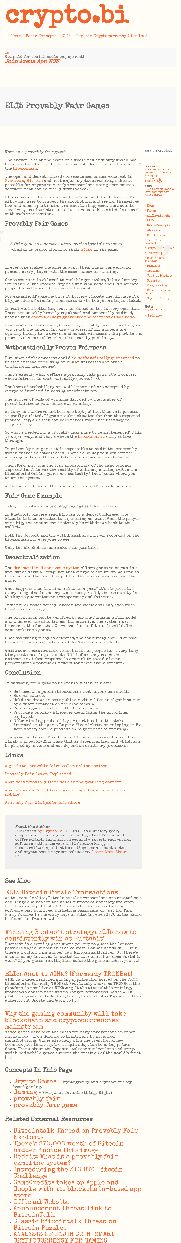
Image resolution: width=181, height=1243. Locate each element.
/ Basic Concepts (157, 225)
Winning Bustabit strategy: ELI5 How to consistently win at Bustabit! (71, 935)
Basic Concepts (41, 36)
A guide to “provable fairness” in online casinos (56, 766)
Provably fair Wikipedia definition (42, 803)
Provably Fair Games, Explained (38, 774)
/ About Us (154, 310)
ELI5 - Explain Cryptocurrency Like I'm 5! (105, 36)
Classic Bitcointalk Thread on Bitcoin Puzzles (65, 1225)
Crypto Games (35, 1082)
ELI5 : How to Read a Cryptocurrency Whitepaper (159, 192)
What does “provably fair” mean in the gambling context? (64, 782)
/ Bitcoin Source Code (157, 292)
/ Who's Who (153, 230)
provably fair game (45, 1105)
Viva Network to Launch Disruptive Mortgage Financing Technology (159, 175)
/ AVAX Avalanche (158, 215)
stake (86, 250)
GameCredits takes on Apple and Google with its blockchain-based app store (77, 1189)
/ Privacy (153, 316)
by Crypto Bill (52, 831)
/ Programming (156, 285)
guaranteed (105, 358)
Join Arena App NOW (32, 62)
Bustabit (109, 507)
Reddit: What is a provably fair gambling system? (65, 1160)
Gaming (25, 1092)
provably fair (36, 1099)
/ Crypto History (157, 298)
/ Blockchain (155, 235)
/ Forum (150, 210)
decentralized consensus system (46, 568)
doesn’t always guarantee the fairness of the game (82, 317)
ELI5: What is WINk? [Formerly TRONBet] (69, 974)
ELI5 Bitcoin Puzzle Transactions (61, 893)
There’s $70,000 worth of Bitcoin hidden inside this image (68, 1147)
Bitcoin (35, 181)
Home (16, 36)
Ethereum (14, 181)
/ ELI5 (149, 220)
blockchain (25, 169)
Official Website (41, 1202)
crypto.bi (67, 17)
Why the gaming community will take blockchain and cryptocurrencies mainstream (65, 1020)
